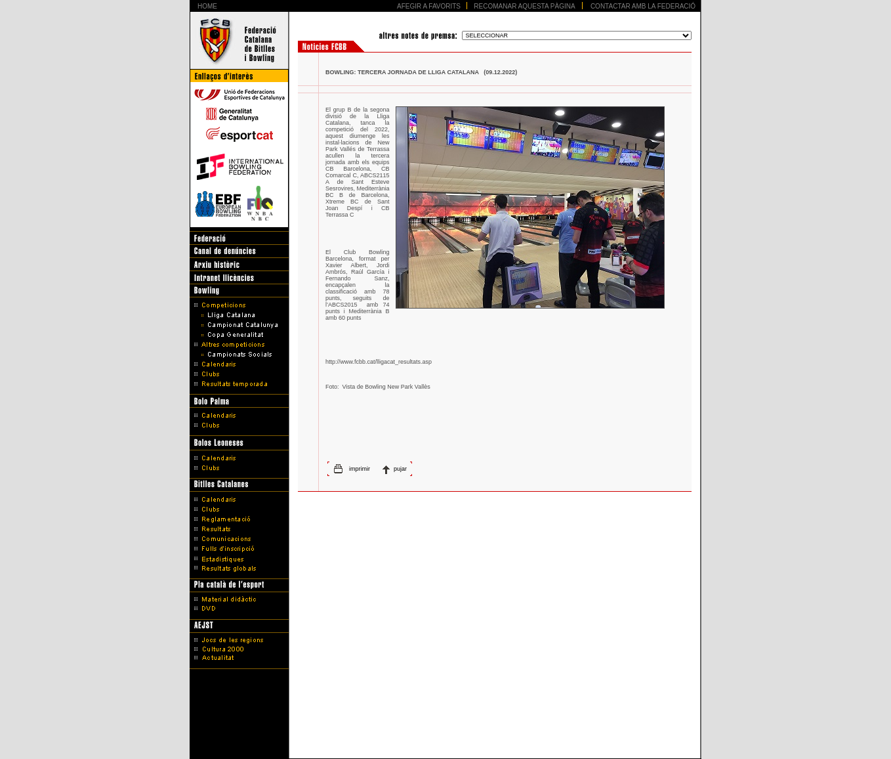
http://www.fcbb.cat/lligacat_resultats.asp (378, 361)
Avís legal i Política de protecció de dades (446, 727)
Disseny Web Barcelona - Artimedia (445, 745)
